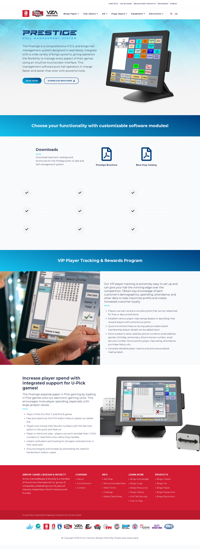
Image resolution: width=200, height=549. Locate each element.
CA (176, 14)
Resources (163, 4)
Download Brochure (61, 81)
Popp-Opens (119, 13)
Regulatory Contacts (145, 4)
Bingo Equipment (166, 492)
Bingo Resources (139, 487)
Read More (32, 81)
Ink (104, 13)
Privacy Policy (28, 515)
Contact (81, 487)
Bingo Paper (71, 13)
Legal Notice (40, 515)
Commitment (84, 483)
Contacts (113, 4)
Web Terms (110, 487)
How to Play (136, 501)
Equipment (138, 13)
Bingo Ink (162, 483)
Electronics (156, 13)
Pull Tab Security (138, 496)
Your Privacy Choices (73, 515)
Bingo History (137, 492)
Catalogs (108, 492)
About (80, 479)
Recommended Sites (115, 483)
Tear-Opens (90, 13)
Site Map (108, 479)
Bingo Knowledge (139, 479)
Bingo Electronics (166, 496)
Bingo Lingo (136, 483)
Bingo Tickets (164, 479)
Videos (173, 4)
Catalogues (126, 4)
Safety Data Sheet (113, 496)
